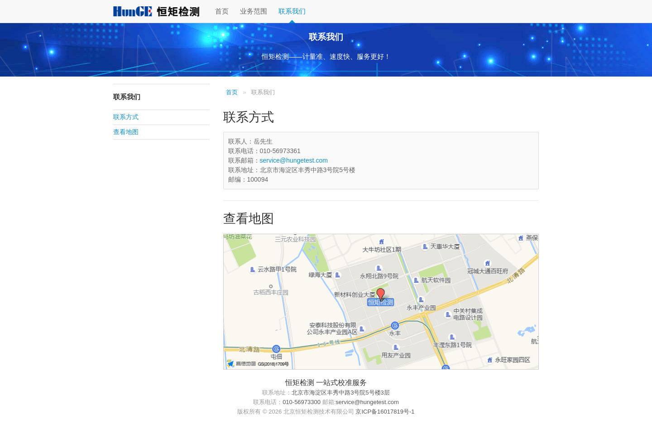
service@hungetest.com (294, 160)
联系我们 (292, 11)
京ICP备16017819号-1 (384, 411)
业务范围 (253, 11)
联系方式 (126, 117)
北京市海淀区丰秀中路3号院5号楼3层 (341, 392)
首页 (222, 11)
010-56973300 (302, 402)
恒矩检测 (156, 11)
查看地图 (126, 132)
